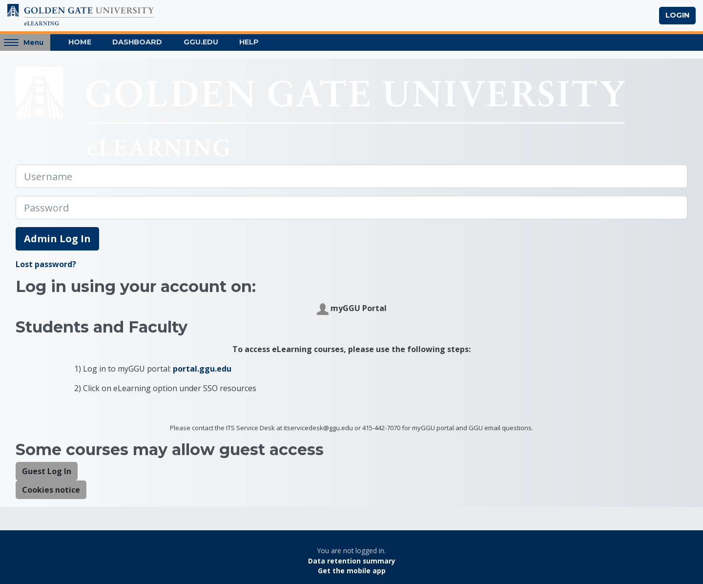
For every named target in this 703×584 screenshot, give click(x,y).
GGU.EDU (201, 42)
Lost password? (46, 264)
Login (677, 15)
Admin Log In (57, 238)
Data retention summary (351, 560)
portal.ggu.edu (202, 368)
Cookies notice (51, 489)
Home (79, 42)
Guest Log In (46, 471)
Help (249, 42)
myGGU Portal (352, 309)
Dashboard (137, 42)
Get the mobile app (352, 570)
